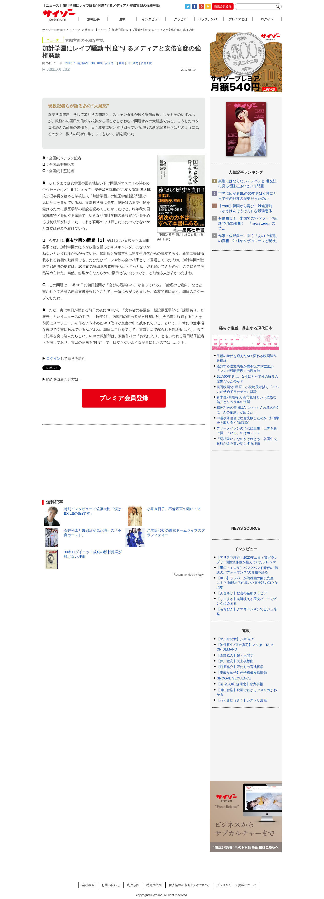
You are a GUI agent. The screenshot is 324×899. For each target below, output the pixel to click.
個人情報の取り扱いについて (189, 885)
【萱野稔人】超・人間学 (235, 655)
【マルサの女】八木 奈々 (235, 639)
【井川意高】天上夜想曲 (235, 661)
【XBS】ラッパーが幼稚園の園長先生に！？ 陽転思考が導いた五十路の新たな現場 (247, 582)
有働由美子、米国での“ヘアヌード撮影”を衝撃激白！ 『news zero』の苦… (247, 223)
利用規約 (133, 885)
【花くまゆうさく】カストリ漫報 (242, 700)
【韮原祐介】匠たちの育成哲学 (240, 667)
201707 (70, 63)
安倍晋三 (110, 63)
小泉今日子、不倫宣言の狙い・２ (174, 509)
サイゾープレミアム (59, 15)
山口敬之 (132, 63)
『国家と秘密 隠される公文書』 (178, 235)
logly (201, 574)
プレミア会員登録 (123, 398)
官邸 (121, 63)
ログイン (53, 358)
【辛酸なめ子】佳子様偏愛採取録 (242, 672)
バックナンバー (209, 19)
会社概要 (88, 885)
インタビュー (151, 19)
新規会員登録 (222, 6)
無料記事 (93, 19)
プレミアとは (238, 19)
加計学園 (97, 63)
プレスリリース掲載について (236, 885)
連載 (122, 19)
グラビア (180, 19)
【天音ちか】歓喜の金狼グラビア (242, 593)
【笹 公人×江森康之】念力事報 (240, 684)
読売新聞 (146, 63)
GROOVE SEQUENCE (234, 678)
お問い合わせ (110, 885)
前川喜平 (83, 63)
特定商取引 (154, 885)
